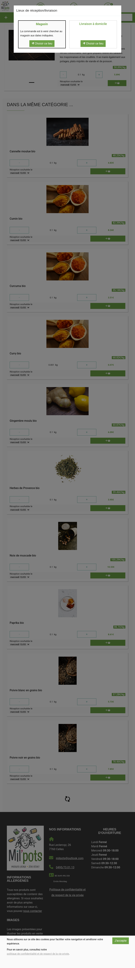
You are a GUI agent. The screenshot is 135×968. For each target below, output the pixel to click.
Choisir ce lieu (42, 43)
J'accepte (121, 940)
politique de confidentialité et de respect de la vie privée (38, 953)
